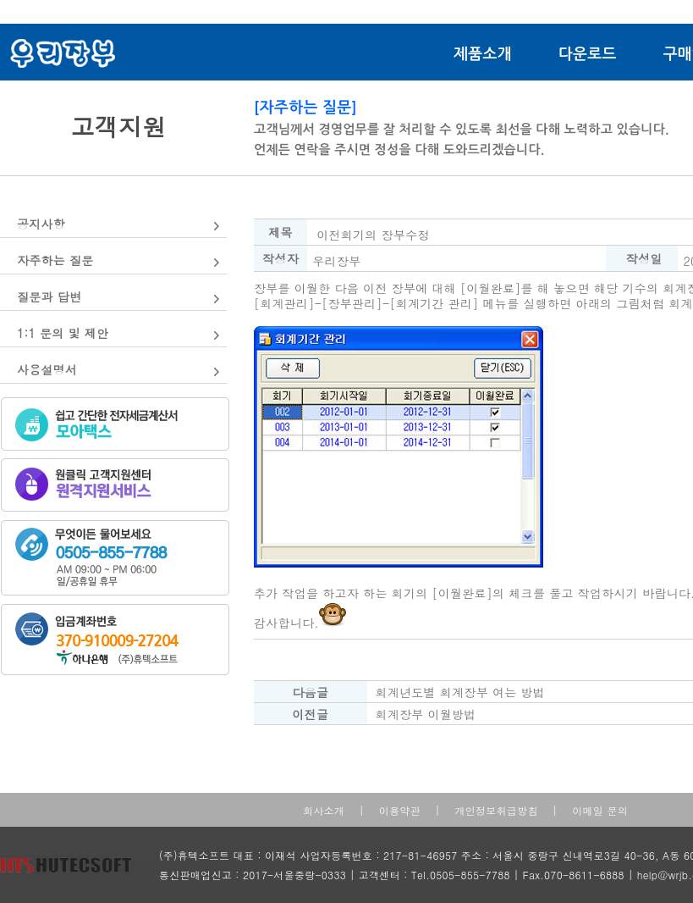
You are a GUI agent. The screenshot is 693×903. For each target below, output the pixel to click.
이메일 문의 (600, 810)
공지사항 (41, 223)
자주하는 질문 (55, 260)
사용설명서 (47, 369)
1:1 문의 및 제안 (62, 332)
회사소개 (323, 810)
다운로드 (587, 54)
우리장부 (336, 260)
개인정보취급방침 (495, 810)
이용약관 (400, 810)
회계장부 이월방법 (425, 714)
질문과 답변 (49, 296)
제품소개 (483, 54)
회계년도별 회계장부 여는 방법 (460, 692)
